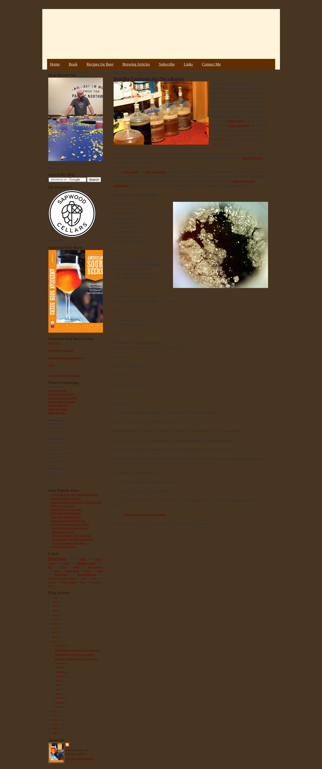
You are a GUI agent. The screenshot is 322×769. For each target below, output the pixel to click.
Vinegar (51, 586)
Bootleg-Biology (252, 158)
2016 (55, 628)
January (59, 706)
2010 (55, 719)
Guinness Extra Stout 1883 (62, 397)
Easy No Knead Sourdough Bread (70, 528)
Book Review (95, 567)
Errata (51, 365)
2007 (55, 733)
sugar (134, 172)
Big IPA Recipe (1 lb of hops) (66, 509)
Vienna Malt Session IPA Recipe (68, 520)
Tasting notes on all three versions (145, 514)
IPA (50, 567)
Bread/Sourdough (86, 574)
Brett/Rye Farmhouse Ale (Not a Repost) (76, 658)
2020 (55, 610)
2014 (55, 636)
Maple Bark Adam (58, 409)
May (58, 689)
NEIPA (77, 567)
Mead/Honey (61, 574)
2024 (55, 597)
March (59, 698)
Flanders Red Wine (58, 405)
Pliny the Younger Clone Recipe (69, 543)
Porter (87, 570)
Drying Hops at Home (64, 546)
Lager (56, 570)
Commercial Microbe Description (66, 357)
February (60, 702)
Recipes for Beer (100, 64)
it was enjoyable (239, 125)
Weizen (51, 582)
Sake (82, 582)
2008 (55, 728)
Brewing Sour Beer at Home (66, 498)
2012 (55, 711)
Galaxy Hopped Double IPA (66, 516)
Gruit (95, 578)
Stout (66, 563)
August (59, 676)
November (61, 663)
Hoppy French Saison (62, 505)
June (58, 685)
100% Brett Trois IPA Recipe (66, 513)
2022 (55, 606)
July (57, 680)
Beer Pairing (94, 582)
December (61, 645)
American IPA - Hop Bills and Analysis (73, 539)
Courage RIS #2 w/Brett (61, 394)
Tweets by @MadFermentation (64, 375)
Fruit (82, 559)
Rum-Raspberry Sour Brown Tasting (74, 654)
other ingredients (155, 172)
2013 (55, 641)
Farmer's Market (68, 582)
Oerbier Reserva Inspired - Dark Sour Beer (77, 650)
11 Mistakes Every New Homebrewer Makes (75, 494)
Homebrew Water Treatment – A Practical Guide (76, 502)
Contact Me (211, 64)
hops (127, 172)
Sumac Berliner (56, 412)
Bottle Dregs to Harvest (60, 350)
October (60, 667)
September (61, 671)
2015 (55, 632)
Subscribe (167, 64)
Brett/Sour (57, 558)
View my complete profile (79, 758)
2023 (55, 601)
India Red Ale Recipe (63, 531)
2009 (55, 724)
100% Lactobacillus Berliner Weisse (70, 524)
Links (188, 64)
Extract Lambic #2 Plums (61, 401)
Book (73, 64)
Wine (100, 570)
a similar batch (235, 121)
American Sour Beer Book (61, 578)
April (58, 693)
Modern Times (86, 563)
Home (55, 64)
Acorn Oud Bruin (57, 390)
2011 (55, 715)
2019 (55, 614)
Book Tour (54, 342)
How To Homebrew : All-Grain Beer (71, 535)
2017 (55, 623)
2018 (55, 619)
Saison (62, 567)
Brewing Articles (136, 64)
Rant (84, 578)
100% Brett (72, 570)
